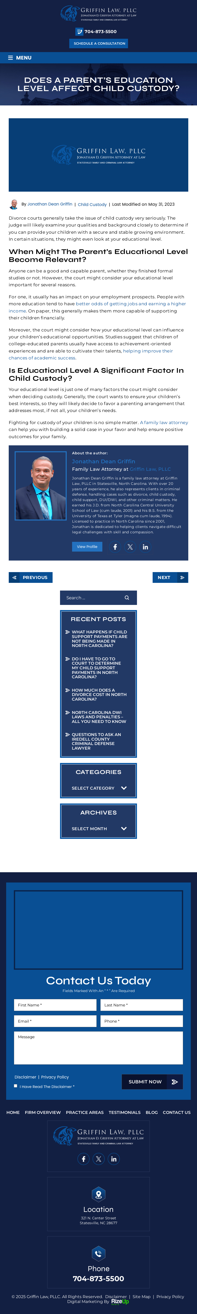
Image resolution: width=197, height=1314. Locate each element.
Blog (152, 1113)
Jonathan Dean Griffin (49, 204)
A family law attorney (164, 422)
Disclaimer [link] (116, 1297)
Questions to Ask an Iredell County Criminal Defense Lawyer (96, 741)
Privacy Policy (55, 1077)
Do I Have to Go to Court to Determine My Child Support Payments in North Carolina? (96, 667)
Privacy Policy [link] (170, 1297)
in (145, 547)
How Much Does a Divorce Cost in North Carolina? (99, 695)
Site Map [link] (142, 1297)
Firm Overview (43, 1113)
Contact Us (177, 1113)
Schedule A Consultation (99, 43)
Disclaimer (25, 1077)
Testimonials (125, 1113)
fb (115, 547)
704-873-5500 (101, 32)
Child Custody (92, 205)
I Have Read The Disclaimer (47, 1086)
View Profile (87, 546)
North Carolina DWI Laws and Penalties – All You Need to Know (99, 717)
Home (13, 1113)
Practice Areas (85, 1113)
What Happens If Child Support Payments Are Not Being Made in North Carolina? (99, 639)
